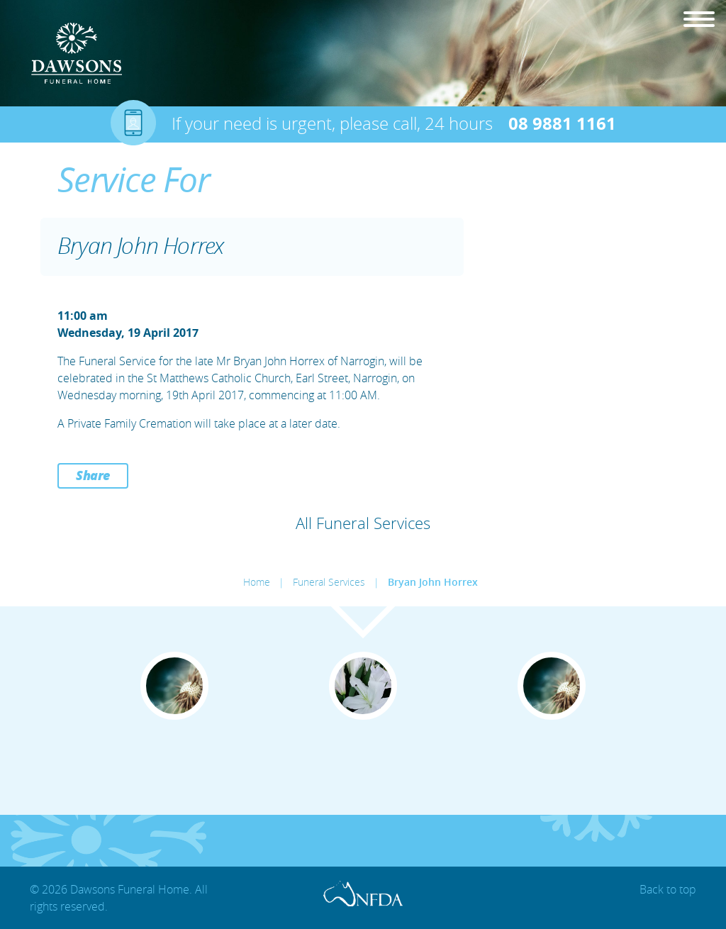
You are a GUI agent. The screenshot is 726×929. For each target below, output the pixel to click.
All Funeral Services (363, 523)
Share (93, 475)
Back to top (668, 889)
